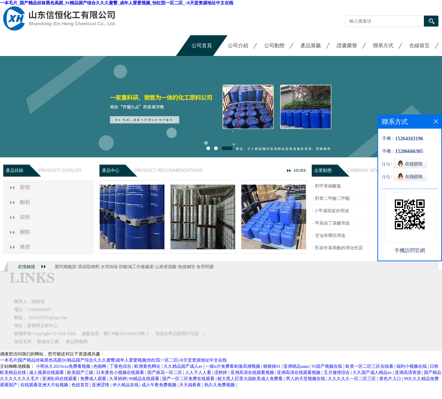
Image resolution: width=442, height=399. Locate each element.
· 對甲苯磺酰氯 (326, 186)
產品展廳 (310, 45)
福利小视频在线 (412, 366)
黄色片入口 (390, 378)
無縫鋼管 (186, 266)
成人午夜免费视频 (159, 384)
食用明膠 (205, 266)
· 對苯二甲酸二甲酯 (331, 198)
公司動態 (274, 45)
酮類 (25, 232)
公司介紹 (238, 45)
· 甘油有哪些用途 (328, 235)
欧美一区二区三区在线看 (369, 366)
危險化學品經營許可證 (177, 333)
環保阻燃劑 (88, 266)
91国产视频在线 (327, 366)
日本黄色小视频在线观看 (120, 372)
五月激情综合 (337, 372)
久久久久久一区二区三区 (352, 378)
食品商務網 (76, 341)
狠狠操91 (272, 366)
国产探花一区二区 (165, 372)
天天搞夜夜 (190, 384)
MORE (300, 170)
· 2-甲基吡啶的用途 (330, 210)
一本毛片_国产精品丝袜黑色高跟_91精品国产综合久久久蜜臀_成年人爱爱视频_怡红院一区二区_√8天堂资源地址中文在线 (116, 2)
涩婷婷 (221, 372)
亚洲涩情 (101, 384)
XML (72, 333)
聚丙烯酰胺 (66, 266)
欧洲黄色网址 (147, 366)
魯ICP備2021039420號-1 (126, 333)
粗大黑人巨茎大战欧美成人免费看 (250, 378)
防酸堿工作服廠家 (136, 266)
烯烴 (25, 247)
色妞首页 (80, 384)
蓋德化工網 (48, 341)
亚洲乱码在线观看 (60, 378)
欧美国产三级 (80, 372)
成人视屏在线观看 (47, 372)
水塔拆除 (109, 266)
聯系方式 (383, 45)
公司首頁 (202, 45)
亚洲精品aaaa (296, 366)
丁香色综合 (121, 366)
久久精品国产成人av (184, 366)
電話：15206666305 (32, 309)
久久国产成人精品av (373, 372)
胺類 (25, 187)
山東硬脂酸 (166, 266)
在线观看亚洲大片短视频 (44, 384)
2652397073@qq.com (47, 317)
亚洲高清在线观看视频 (252, 372)
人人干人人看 (198, 372)
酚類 (25, 202)
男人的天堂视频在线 (306, 378)
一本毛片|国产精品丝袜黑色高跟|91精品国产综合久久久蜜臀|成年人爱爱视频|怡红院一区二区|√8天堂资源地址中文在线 (113, 360)
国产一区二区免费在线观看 (189, 378)
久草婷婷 (118, 378)
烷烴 (25, 217)
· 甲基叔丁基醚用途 (331, 223)
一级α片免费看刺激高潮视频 (233, 366)
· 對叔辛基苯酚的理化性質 (337, 247)
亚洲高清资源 (408, 372)
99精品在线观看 (144, 378)
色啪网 (100, 366)
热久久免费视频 (220, 384)
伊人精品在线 (126, 384)
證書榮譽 (347, 45)
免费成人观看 (93, 378)
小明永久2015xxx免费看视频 (63, 366)
